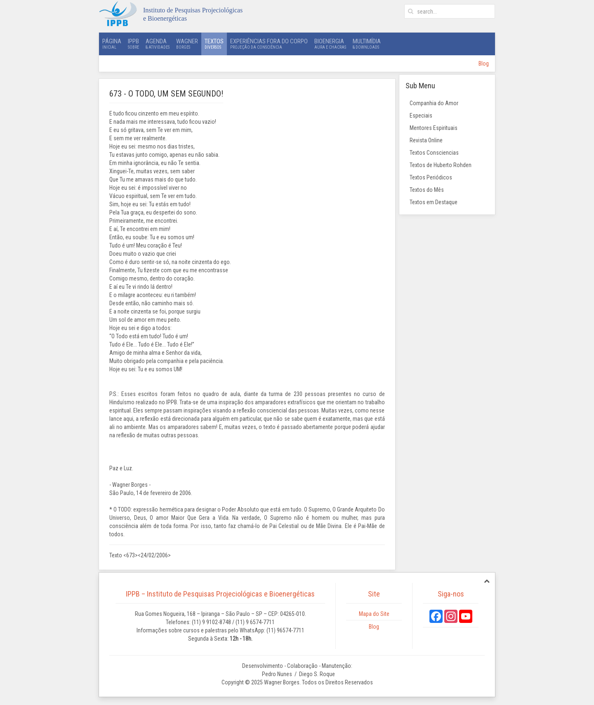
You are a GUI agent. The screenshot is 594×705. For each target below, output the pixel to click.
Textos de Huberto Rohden (440, 165)
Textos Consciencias (434, 152)
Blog (483, 63)
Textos (214, 44)
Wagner (187, 44)
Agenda (158, 44)
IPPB (133, 44)
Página (111, 44)
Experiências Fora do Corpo (269, 44)
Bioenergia (330, 44)
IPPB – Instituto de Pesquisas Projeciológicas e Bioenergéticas (220, 593)
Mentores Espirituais (433, 128)
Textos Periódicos (431, 177)
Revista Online (426, 140)
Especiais (421, 115)
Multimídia (367, 44)
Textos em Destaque (433, 202)
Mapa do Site (374, 614)
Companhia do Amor (434, 103)
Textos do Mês (427, 189)
